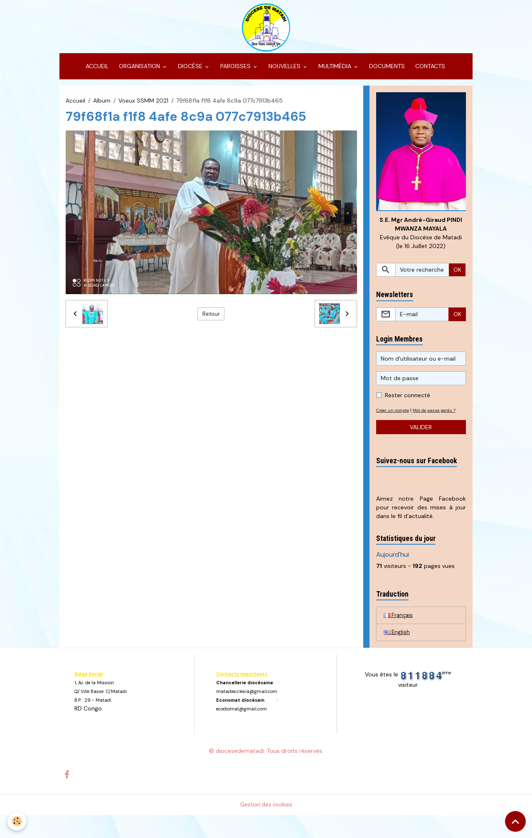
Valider (421, 448)
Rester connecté (407, 408)
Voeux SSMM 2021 (143, 111)
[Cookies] (17, 820)
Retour (211, 325)
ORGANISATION (139, 77)
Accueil (75, 111)
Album (102, 111)
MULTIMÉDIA (335, 77)
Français (399, 637)
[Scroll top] (515, 821)
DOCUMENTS (386, 77)
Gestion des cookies (266, 827)
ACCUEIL (96, 77)
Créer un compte (395, 423)
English (397, 655)
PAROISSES (235, 77)
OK (457, 282)
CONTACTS (429, 77)
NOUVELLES (284, 77)
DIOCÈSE (190, 77)
